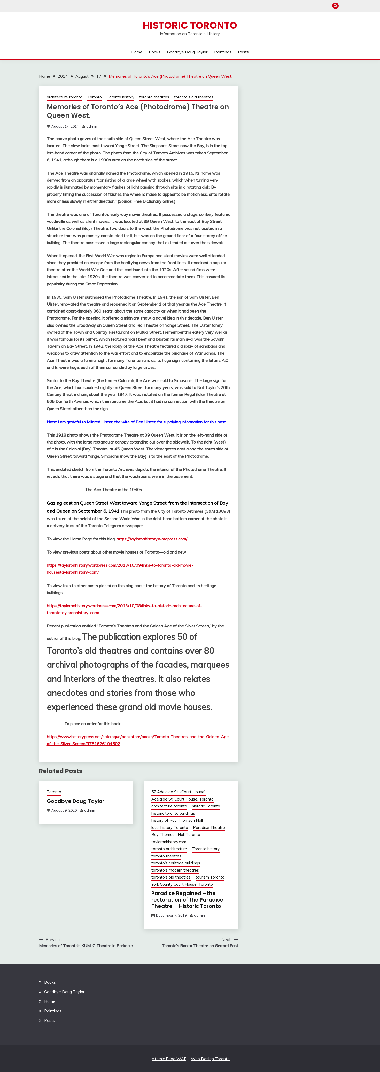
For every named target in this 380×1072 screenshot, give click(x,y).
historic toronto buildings (173, 813)
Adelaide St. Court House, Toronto (182, 799)
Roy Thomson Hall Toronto (175, 834)
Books (154, 52)
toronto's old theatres (193, 97)
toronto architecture (169, 848)
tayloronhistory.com (168, 841)
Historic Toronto (190, 25)
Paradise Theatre (209, 827)
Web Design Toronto (210, 1058)
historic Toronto (206, 806)
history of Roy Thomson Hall (177, 820)
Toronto (94, 97)
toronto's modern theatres (175, 870)
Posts (243, 52)
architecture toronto (64, 97)
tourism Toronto (210, 877)
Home (136, 52)
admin (91, 126)
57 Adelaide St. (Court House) (178, 791)
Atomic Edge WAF (169, 1058)
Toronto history (120, 97)
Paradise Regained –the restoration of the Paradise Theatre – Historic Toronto (187, 900)
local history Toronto (169, 827)
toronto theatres (154, 97)
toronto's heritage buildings (175, 862)
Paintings (222, 52)
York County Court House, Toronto (182, 884)
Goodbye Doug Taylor (187, 52)
